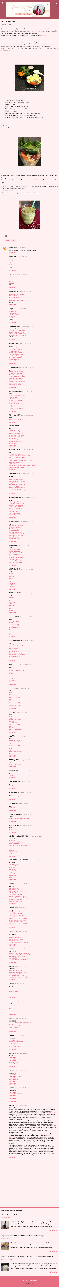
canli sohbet (12, 438)
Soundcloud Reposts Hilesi (16, 507)
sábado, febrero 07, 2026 (21, 1105)
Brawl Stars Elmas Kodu (16, 921)
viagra (10, 848)
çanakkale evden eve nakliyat (17, 334)
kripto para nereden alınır (16, 626)
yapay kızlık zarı (13, 864)
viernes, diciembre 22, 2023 (26, 426)
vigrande (11, 853)
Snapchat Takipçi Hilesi (15, 532)
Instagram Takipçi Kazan (16, 1041)
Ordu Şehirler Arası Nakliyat (17, 399)
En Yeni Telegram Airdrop (16, 974)
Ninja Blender (43, 35)
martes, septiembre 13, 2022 (25, 247)
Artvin (10, 280)
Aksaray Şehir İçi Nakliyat (16, 408)
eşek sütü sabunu (14, 624)
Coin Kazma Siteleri (14, 513)
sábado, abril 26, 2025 (20, 983)
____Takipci (12, 736)
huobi (10, 672)
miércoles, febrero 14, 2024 (26, 616)
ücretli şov (12, 840)
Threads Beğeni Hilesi (15, 515)
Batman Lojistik (13, 348)
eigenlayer (12, 580)
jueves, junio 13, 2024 (25, 760)
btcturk (11, 673)
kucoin (10, 669)
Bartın (10, 264)
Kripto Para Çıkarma (14, 527)
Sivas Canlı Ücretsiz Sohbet (17, 481)
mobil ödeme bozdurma (16, 1026)
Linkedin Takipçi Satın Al (16, 505)
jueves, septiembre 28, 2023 (25, 256)
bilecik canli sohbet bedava (16, 432)
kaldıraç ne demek (14, 651)
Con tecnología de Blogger (29, 1280)
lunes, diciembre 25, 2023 (27, 450)
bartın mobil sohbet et (15, 441)
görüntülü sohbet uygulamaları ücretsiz (20, 456)
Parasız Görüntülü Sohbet (16, 503)
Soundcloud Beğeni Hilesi (16, 561)
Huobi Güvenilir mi (14, 397)
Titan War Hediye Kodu (15, 901)
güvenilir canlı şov (14, 786)
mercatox (11, 623)
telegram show (13, 847)
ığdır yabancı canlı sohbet (16, 433)
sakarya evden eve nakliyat (16, 329)
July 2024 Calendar (14, 697)
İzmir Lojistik (12, 402)
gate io (11, 678)
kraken (10, 718)
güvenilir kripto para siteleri (16, 740)
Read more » (53, 1230)
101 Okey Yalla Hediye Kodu (17, 896)
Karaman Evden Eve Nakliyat (17, 376)
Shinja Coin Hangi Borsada (16, 535)
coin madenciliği (13, 940)
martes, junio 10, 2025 (20, 1018)
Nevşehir (11, 261)
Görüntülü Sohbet (14, 511)
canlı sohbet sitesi (14, 486)
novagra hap (12, 871)
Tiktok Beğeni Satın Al (15, 502)
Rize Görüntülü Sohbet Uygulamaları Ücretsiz (22, 465)
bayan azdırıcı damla (15, 843)
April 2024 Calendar (14, 723)
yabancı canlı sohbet (15, 478)
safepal (11, 573)
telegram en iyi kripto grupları (17, 654)
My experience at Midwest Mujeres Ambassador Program (23, 1236)
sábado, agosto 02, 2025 (21, 1053)
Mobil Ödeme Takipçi (15, 1046)
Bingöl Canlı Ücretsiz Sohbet (17, 457)
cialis (10, 877)
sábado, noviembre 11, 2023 (28, 391)
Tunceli (11, 281)
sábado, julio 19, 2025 (20, 1035)
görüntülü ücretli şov (15, 764)
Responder (12, 253)
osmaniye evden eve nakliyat (17, 330)
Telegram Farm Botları (15, 970)
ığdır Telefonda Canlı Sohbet (17, 484)
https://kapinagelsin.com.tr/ (17, 670)
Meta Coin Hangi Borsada (16, 529)
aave (10, 581)
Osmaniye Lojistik (14, 315)
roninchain (12, 586)
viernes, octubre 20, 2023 (20, 309)
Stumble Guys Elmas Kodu (16, 915)
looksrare (11, 585)
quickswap (12, 602)
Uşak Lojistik (12, 313)
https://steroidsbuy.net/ (15, 380)
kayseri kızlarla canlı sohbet (17, 491)
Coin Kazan (12, 925)
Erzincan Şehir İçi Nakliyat (16, 357)
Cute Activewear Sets (9, 1215)
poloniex (11, 694)
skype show (12, 875)
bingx (10, 634)
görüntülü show (13, 829)
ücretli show (12, 808)
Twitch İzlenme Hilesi (15, 549)
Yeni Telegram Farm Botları (17, 975)
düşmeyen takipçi (14, 888)
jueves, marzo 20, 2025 (20, 949)
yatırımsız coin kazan (15, 937)
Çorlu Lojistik (12, 316)
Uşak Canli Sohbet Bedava (16, 467)
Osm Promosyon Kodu (15, 894)
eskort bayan (12, 1008)
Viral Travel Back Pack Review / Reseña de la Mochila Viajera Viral (27, 1257)
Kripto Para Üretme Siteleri (16, 557)
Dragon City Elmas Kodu (16, 917)
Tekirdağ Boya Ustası (15, 384)
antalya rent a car (14, 297)
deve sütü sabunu (14, 621)
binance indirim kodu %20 (16, 419)
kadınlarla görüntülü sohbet (17, 488)
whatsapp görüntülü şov (16, 842)
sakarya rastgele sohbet (16, 479)
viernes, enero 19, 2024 (24, 545)
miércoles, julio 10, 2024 (26, 814)
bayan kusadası (13, 991)
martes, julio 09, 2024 (24, 803)
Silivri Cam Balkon (14, 403)
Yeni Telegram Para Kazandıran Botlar (20, 955)
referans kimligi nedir (15, 729)
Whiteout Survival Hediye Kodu (17, 920)
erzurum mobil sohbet (15, 437)
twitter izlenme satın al (38, 1150)
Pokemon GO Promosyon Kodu (18, 918)
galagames (12, 605)
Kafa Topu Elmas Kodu (15, 893)
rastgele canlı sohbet (15, 720)
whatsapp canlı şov (14, 775)
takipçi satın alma (14, 1027)
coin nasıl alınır (13, 650)
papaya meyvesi (13, 648)
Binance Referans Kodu (15, 508)
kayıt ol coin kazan (14, 936)
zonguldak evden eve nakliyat (17, 335)
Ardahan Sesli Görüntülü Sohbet (18, 464)
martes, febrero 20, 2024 (29, 640)
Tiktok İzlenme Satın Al (15, 553)
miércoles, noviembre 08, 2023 (26, 343)
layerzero (11, 576)
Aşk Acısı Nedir (13, 1045)
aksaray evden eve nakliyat (16, 332)
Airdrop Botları (13, 958)
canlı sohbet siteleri (14, 742)
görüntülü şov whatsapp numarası (19, 818)
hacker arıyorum (13, 1062)
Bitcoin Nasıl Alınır (14, 530)
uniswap (11, 578)
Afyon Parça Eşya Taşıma (16, 354)
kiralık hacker (12, 1057)
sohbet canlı (12, 680)
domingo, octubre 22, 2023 (27, 326)
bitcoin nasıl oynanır (14, 627)
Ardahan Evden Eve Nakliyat (17, 381)
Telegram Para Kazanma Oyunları (18, 977)
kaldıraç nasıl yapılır (14, 705)
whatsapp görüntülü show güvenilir (19, 845)
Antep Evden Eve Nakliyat (16, 378)
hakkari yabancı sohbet (15, 462)
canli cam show (13, 866)
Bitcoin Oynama (13, 537)
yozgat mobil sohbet (15, 489)
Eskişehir (11, 283)
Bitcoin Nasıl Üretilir (14, 538)
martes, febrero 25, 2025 (21, 931)
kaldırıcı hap (12, 869)
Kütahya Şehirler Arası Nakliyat (17, 407)
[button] (56, 21)
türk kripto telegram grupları (17, 645)
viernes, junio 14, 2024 (25, 770)
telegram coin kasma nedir (16, 939)
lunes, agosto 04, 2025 (20, 1088)
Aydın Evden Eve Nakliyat (16, 356)
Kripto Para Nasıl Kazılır (15, 510)
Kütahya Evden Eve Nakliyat (17, 400)
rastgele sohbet (13, 483)
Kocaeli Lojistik (13, 311)
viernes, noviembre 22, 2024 (36, 836)
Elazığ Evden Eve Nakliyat (16, 372)
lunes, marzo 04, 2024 (23, 688)
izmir (10, 278)
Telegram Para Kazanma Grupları (18, 956)
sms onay (11, 1024)
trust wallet (12, 583)
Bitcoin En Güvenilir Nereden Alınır (18, 898)
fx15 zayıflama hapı (14, 874)
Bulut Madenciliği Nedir (15, 562)
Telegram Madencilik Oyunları (17, 972)
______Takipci (13, 688)
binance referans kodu (15, 653)
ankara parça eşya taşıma (16, 294)
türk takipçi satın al (14, 912)
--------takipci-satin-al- (15, 640)
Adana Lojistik (13, 405)
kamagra (11, 850)
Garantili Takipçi (13, 1043)
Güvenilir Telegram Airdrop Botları (18, 959)
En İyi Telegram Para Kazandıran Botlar (20, 953)
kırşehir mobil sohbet (15, 430)
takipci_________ (14, 664)
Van (10, 262)
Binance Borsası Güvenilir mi (17, 556)
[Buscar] (56, 3)
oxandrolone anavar (14, 383)
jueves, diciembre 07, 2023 (26, 415)
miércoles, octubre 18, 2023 (25, 291)
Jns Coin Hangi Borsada (16, 525)
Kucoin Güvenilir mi (14, 359)
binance (11, 726)
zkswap (11, 597)
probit (10, 631)
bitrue (10, 716)
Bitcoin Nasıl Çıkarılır (14, 551)
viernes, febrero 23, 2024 (26, 664)
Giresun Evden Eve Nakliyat (16, 373)
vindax (10, 696)
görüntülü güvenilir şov (15, 797)
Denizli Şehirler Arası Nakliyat (17, 395)
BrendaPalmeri (13, 247)
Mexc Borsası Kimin (14, 554)
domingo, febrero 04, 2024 (27, 569)
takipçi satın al (13, 296)
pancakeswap (13, 599)
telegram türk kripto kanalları (17, 704)
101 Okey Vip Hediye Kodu (16, 890)
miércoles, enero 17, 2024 (28, 497)
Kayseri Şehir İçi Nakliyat (16, 349)
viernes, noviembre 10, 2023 (27, 367)
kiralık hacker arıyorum (15, 1059)
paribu (10, 629)
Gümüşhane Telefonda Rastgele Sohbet (20, 460)
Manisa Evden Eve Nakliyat (16, 375)
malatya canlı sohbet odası (16, 459)
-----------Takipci (14, 617)
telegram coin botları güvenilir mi (18, 942)
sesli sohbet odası (14, 440)
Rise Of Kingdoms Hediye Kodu (18, 891)
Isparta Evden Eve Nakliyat (16, 353)
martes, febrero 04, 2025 (21, 884)
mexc (10, 632)
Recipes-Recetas (11, 240)
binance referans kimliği (16, 751)
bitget (10, 699)
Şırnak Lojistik (13, 361)
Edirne (10, 266)
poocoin (11, 575)
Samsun (11, 259)
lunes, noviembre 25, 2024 (35, 860)
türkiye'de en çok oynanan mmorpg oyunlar (21, 1022)
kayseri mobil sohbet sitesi (16, 435)
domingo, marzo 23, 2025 (21, 966)
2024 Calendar (13, 728)
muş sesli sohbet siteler (16, 454)
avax (10, 608)
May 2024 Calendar (14, 702)
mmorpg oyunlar (13, 1040)
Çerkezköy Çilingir (14, 351)
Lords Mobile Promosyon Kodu (18, 899)
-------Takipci (12, 712)
